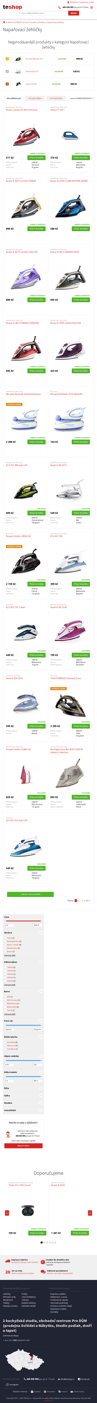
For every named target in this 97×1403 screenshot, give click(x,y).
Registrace (84, 2)
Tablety (6, 1303)
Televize (25, 1300)
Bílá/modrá (13, 1007)
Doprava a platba (58, 1294)
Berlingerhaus (14, 941)
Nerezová (12, 1045)
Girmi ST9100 (31, 84)
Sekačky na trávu (10, 1306)
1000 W (11, 967)
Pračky (24, 1294)
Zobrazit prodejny (11, 1335)
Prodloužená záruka (59, 1300)
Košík (92, 2)
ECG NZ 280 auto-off (34, 59)
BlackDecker (13, 948)
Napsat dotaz (23, 1145)
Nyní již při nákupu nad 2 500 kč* (24, 1262)
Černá (10, 1010)
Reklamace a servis (58, 1297)
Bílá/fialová (13, 1003)
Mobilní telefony (29, 1303)
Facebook (84, 1379)
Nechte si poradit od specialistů (60, 1273)
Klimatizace (8, 1300)
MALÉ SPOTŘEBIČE (15, 22)
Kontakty (54, 1312)
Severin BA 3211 (32, 71)
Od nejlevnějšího (35, 98)
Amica (10, 938)
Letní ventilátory (29, 1297)
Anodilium (12, 1049)
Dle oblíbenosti (14, 98)
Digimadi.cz (48, 1400)
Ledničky (7, 1294)
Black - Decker (14, 944)
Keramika (12, 1042)
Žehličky (41, 22)
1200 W (11, 970)
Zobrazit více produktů (30, 894)
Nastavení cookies (58, 1309)
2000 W (11, 977)
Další (86, 900)
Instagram (12, 1384)
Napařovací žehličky (55, 22)
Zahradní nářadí (28, 1306)
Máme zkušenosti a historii (23, 1273)
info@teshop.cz (66, 1379)
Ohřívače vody (9, 1297)
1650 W (11, 974)
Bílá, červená (13, 1000)
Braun (10, 951)
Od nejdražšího (56, 98)
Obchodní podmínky (59, 1303)
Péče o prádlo (30, 22)
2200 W (11, 981)
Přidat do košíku (36, 157)
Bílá (9, 996)
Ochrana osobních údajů (61, 1306)
